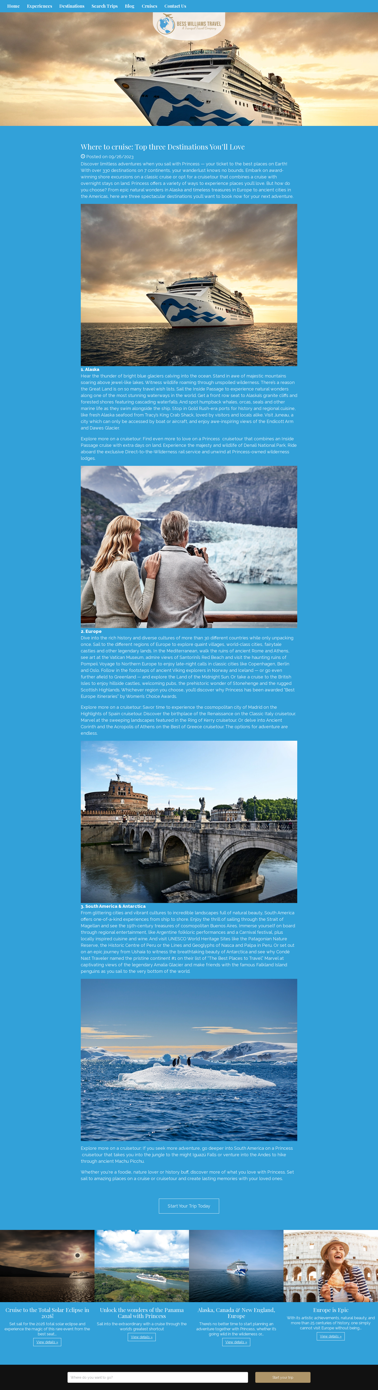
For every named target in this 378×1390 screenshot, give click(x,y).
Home (13, 6)
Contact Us (175, 6)
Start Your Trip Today (189, 1205)
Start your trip (282, 1377)
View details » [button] (47, 1342)
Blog (130, 6)
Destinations (71, 6)
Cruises (149, 6)
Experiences (39, 6)
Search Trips (105, 6)
